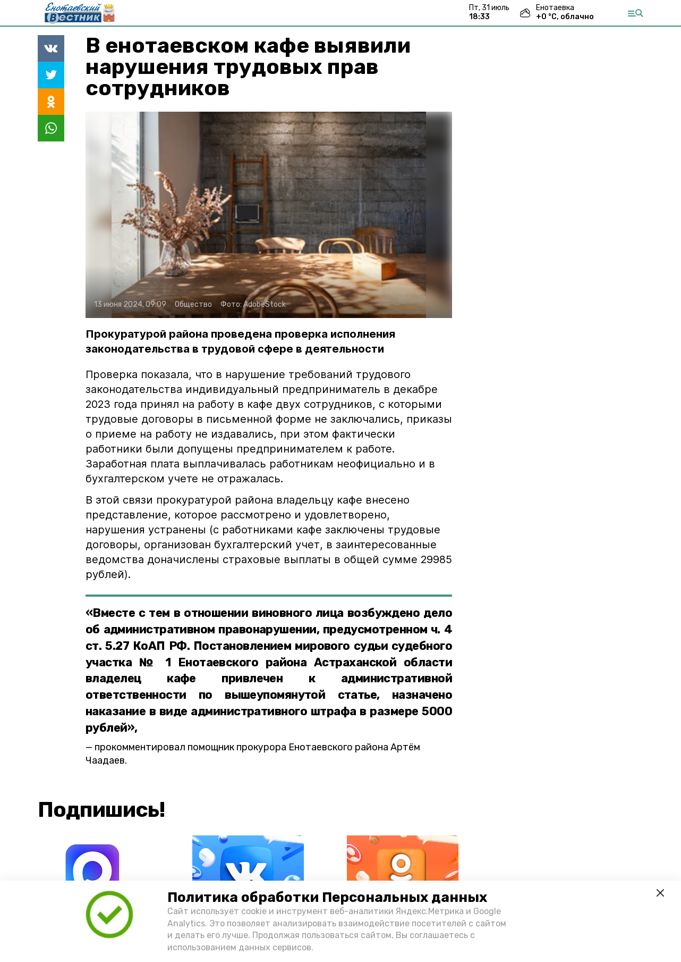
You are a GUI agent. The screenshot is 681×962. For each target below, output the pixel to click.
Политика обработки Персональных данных (327, 897)
